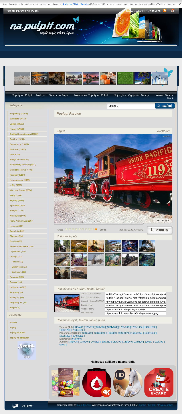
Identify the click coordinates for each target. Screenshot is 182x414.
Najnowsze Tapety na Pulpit (91, 95)
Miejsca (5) (15, 308)
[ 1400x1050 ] (150, 327)
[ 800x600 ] (100, 327)
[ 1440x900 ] (111, 333)
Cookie (142, 405)
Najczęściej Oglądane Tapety (131, 95)
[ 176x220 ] (105, 342)
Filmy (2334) (16, 195)
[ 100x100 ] (158, 342)
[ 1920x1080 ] (150, 333)
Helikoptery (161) (18, 287)
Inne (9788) (15, 154)
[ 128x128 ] (138, 342)
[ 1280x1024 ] (136, 327)
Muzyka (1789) (17, 211)
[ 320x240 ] (84, 342)
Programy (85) (16, 292)
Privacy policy (165, 405)
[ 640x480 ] (78, 327)
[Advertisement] (91, 56)
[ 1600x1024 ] (123, 333)
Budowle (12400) (18, 149)
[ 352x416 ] (73, 342)
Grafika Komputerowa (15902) (24, 134)
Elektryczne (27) (19, 267)
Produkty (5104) (17, 175)
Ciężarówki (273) (18, 251)
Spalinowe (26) (19, 272)
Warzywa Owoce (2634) (21, 190)
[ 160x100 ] (116, 342)
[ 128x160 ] (127, 342)
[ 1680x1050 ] (136, 333)
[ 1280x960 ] (124, 327)
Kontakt (152, 405)
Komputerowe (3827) (20, 180)
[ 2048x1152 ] (78, 336)
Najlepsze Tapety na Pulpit (52, 95)
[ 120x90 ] (148, 342)
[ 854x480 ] (76, 339)
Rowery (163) (16, 282)
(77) (17, 262)
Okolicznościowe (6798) (21, 170)
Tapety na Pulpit (22, 95)
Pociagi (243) (16, 257)
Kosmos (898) (16, 226)
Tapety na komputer (19, 338)
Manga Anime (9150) (19, 159)
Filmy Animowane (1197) (21, 221)
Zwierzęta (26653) (18, 119)
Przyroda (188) (17, 277)
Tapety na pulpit (17, 333)
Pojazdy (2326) (17, 200)
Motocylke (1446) (18, 216)
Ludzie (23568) (17, 124)
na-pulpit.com (84, 405)
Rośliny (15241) (17, 139)
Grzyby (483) (16, 241)
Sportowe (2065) (17, 205)
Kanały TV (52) (17, 297)
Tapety (13, 327)
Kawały (13, 322)
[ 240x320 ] (95, 342)
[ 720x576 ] (89, 327)
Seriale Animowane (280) (21, 246)
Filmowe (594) (16, 236)
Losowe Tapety (164, 95)
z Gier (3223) (16, 185)
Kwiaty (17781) (17, 129)
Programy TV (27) (18, 302)
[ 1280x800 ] (99, 333)
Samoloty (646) (17, 231)
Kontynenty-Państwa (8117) (23, 165)
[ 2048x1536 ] (78, 330)
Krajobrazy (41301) (19, 114)
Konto (170, 98)
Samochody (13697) (19, 144)
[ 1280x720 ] (87, 333)
